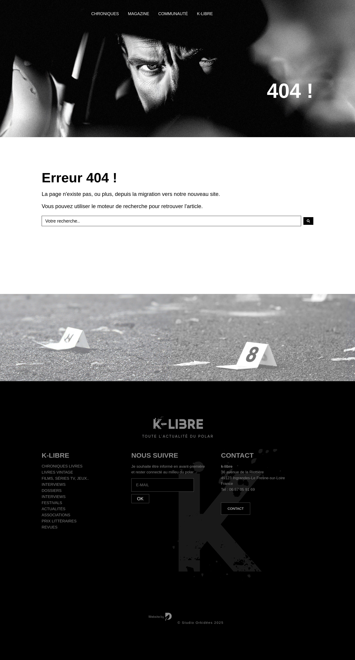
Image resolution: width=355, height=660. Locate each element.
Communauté (173, 14)
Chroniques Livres (62, 466)
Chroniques (105, 14)
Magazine (138, 14)
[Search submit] (308, 221)
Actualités (53, 509)
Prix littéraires (59, 521)
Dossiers (52, 491)
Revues (50, 527)
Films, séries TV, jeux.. (65, 478)
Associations (56, 515)
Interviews (53, 484)
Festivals (52, 503)
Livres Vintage (57, 472)
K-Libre (205, 14)
